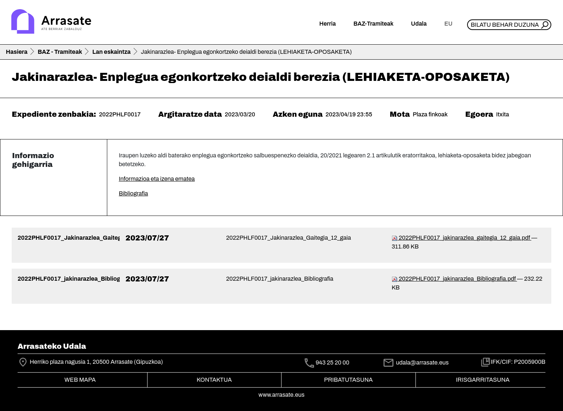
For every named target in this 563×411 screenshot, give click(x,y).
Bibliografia (133, 193)
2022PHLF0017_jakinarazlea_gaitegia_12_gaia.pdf (462, 238)
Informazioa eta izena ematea (157, 179)
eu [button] (448, 23)
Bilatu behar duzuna (505, 25)
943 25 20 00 (332, 363)
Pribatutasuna (348, 380)
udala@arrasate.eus (415, 362)
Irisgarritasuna (483, 380)
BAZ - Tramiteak (60, 52)
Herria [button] (327, 23)
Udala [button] (419, 23)
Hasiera (16, 52)
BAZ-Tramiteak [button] (373, 23)
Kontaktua (214, 380)
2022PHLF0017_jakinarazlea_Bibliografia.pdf (454, 279)
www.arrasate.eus (281, 395)
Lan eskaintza (111, 52)
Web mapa (80, 380)
